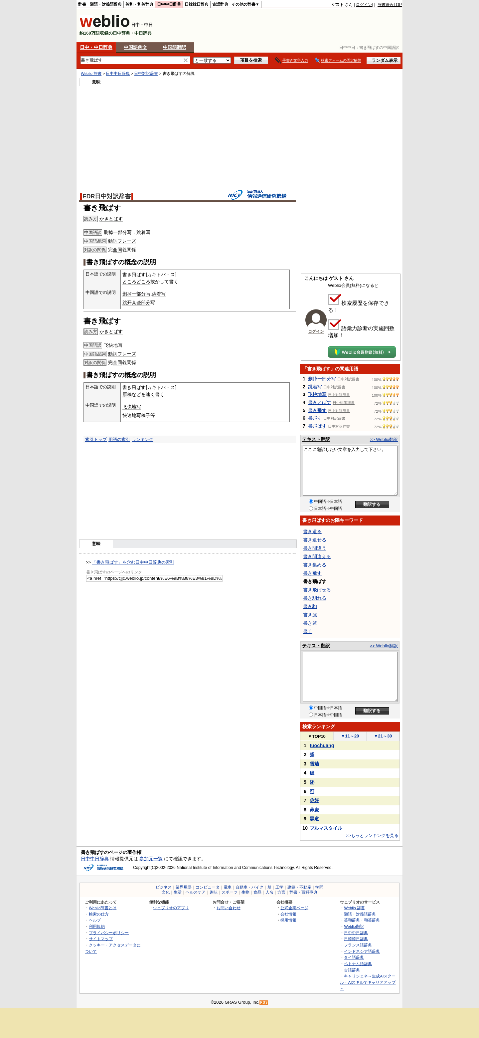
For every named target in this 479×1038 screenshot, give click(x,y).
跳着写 (143, 232)
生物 (245, 892)
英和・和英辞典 (139, 4)
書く (307, 631)
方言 (281, 892)
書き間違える (317, 556)
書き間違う (314, 548)
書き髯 (310, 623)
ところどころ (136, 281)
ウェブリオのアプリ (171, 908)
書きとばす (319, 402)
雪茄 (314, 763)
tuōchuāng (322, 745)
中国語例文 (135, 47)
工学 (279, 887)
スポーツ (230, 892)
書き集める (314, 564)
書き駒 (310, 606)
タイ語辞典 (354, 957)
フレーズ (126, 241)
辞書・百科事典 (303, 892)
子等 (150, 415)
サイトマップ (101, 938)
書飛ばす (317, 426)
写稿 (141, 415)
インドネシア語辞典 (362, 951)
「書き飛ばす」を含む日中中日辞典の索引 (133, 562)
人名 (269, 892)
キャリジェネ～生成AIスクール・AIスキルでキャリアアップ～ (368, 982)
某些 (136, 302)
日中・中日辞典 (96, 47)
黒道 (314, 818)
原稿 (127, 394)
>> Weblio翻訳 (384, 439)
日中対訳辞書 (146, 74)
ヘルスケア (196, 892)
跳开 (127, 302)
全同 (117, 249)
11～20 (350, 735)
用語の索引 (119, 439)
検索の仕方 (99, 914)
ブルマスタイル (326, 828)
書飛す (315, 418)
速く (150, 394)
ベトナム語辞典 (358, 963)
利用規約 (97, 926)
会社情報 (288, 914)
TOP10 (317, 736)
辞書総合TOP (390, 4)
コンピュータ (208, 887)
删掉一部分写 (118, 232)
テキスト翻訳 (316, 439)
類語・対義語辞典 (106, 4)
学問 (319, 887)
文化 (166, 892)
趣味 (214, 892)
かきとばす (111, 218)
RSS (264, 1002)
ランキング (142, 439)
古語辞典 (220, 4)
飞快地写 (113, 345)
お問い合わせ (228, 908)
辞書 (82, 4)
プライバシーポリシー (109, 933)
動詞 (112, 241)
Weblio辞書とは (102, 908)
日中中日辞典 (169, 4)
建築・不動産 (299, 887)
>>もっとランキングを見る (372, 835)
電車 (228, 887)
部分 (145, 302)
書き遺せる (314, 539)
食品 (257, 892)
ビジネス (164, 887)
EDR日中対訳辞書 (106, 196)
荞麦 (314, 809)
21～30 (383, 735)
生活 (178, 892)
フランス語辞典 (358, 945)
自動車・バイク (249, 887)
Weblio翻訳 (354, 926)
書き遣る (312, 531)
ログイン (364, 4)
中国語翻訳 (174, 47)
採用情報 (288, 920)
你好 (314, 800)
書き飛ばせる (317, 589)
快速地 (129, 415)
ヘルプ (95, 920)
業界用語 (184, 887)
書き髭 (310, 614)
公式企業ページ (294, 908)
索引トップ (96, 439)
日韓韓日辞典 (197, 4)
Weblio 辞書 (91, 74)
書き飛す (317, 410)
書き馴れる (314, 598)
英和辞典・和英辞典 (362, 920)
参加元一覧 (151, 858)
